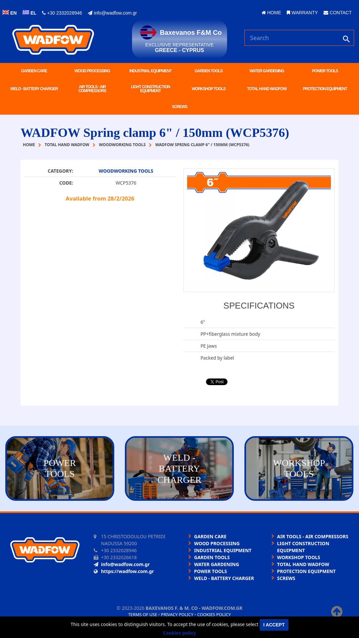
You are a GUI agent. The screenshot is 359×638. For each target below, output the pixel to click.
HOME (271, 12)
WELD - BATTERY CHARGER (34, 89)
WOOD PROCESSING (92, 71)
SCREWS (179, 106)
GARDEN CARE (34, 71)
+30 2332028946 (62, 13)
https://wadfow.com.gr (124, 571)
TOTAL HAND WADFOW (266, 89)
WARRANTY (302, 12)
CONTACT (338, 12)
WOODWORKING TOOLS (126, 171)
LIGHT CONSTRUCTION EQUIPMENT (150, 89)
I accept (274, 624)
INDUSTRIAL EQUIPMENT (150, 71)
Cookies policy (214, 614)
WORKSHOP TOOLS (209, 89)
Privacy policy (177, 614)
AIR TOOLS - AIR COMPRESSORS (92, 89)
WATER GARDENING (266, 71)
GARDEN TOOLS (209, 71)
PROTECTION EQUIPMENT (325, 89)
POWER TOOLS (325, 71)
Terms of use (142, 614)
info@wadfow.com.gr (112, 13)
